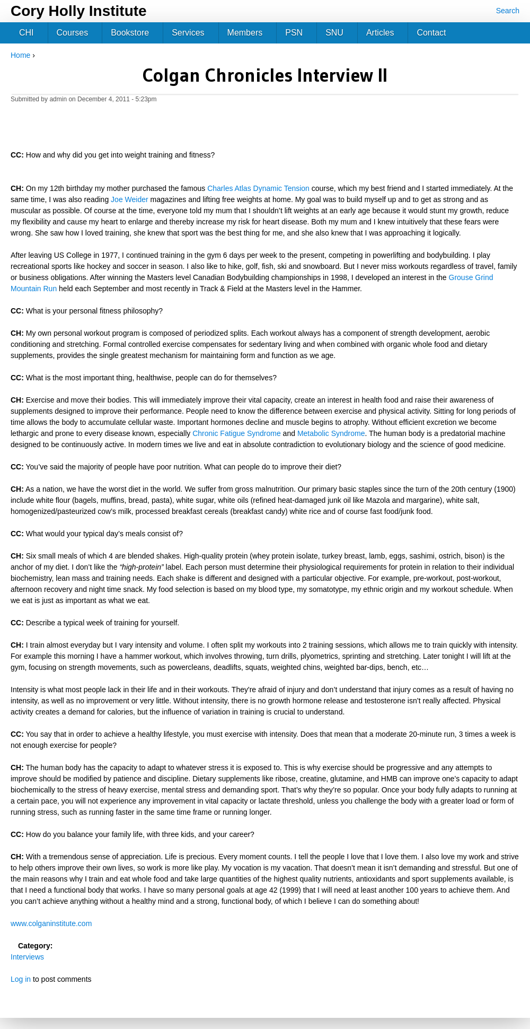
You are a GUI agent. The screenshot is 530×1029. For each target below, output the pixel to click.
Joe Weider (129, 199)
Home (20, 55)
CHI (26, 32)
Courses (73, 32)
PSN (294, 32)
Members (245, 32)
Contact (431, 32)
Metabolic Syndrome (331, 433)
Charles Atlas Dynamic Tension (258, 188)
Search (507, 10)
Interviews (27, 957)
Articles (380, 32)
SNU (334, 32)
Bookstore (130, 32)
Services (188, 32)
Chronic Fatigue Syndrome (236, 433)
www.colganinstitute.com (51, 923)
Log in (21, 979)
